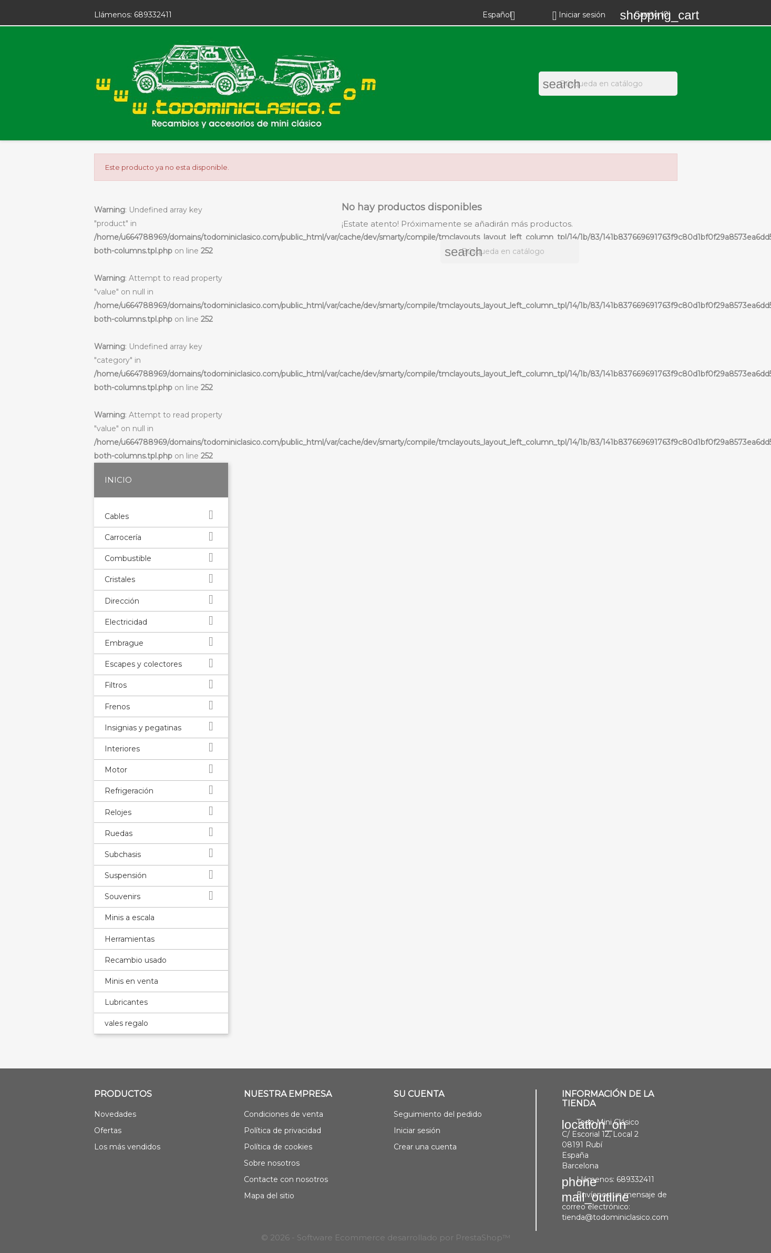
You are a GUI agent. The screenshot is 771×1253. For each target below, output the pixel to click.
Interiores (122, 748)
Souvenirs (122, 896)
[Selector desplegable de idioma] (502, 15)
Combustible (128, 558)
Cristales (120, 579)
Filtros (116, 685)
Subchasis (123, 854)
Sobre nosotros (272, 1163)
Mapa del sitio (269, 1195)
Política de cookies (278, 1147)
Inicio (118, 480)
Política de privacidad (282, 1130)
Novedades (115, 1114)
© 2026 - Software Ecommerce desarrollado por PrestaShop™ (385, 1237)
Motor (116, 770)
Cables (117, 516)
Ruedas (118, 833)
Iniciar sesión (417, 1130)
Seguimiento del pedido (438, 1114)
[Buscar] (608, 84)
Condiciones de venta (283, 1114)
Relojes (118, 812)
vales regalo (126, 1023)
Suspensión (126, 875)
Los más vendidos (127, 1147)
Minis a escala (130, 917)
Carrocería (123, 537)
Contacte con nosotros (286, 1179)
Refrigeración (129, 791)
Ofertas (107, 1130)
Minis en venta (131, 981)
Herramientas (130, 939)
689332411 (153, 14)
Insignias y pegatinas (143, 727)
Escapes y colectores (143, 664)
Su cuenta (419, 1094)
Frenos (117, 706)
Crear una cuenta (425, 1147)
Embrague (124, 643)
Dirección (122, 601)
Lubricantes (126, 1002)
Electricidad (126, 622)
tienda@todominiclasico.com (615, 1217)
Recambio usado (136, 960)
